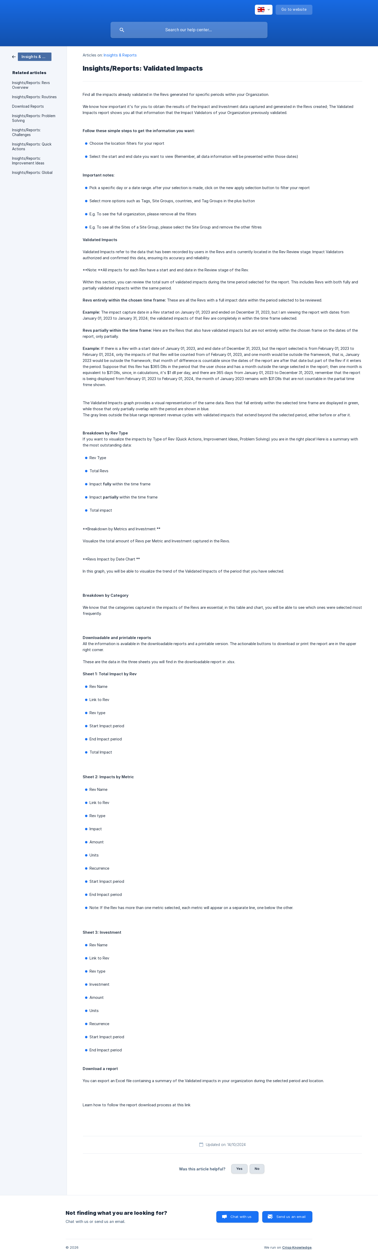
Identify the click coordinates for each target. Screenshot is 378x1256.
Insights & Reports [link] (120, 55)
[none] (263, 10)
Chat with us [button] (241, 1217)
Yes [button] (239, 1168)
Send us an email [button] (291, 1217)
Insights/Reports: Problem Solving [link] (33, 118)
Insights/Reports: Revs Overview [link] (31, 85)
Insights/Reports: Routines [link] (34, 97)
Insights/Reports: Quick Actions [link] (31, 146)
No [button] (257, 1168)
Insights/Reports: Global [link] (32, 172)
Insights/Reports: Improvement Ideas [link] (28, 160)
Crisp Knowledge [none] (297, 1247)
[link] (31, 56)
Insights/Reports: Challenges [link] (26, 132)
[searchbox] (189, 30)
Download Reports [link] (28, 106)
